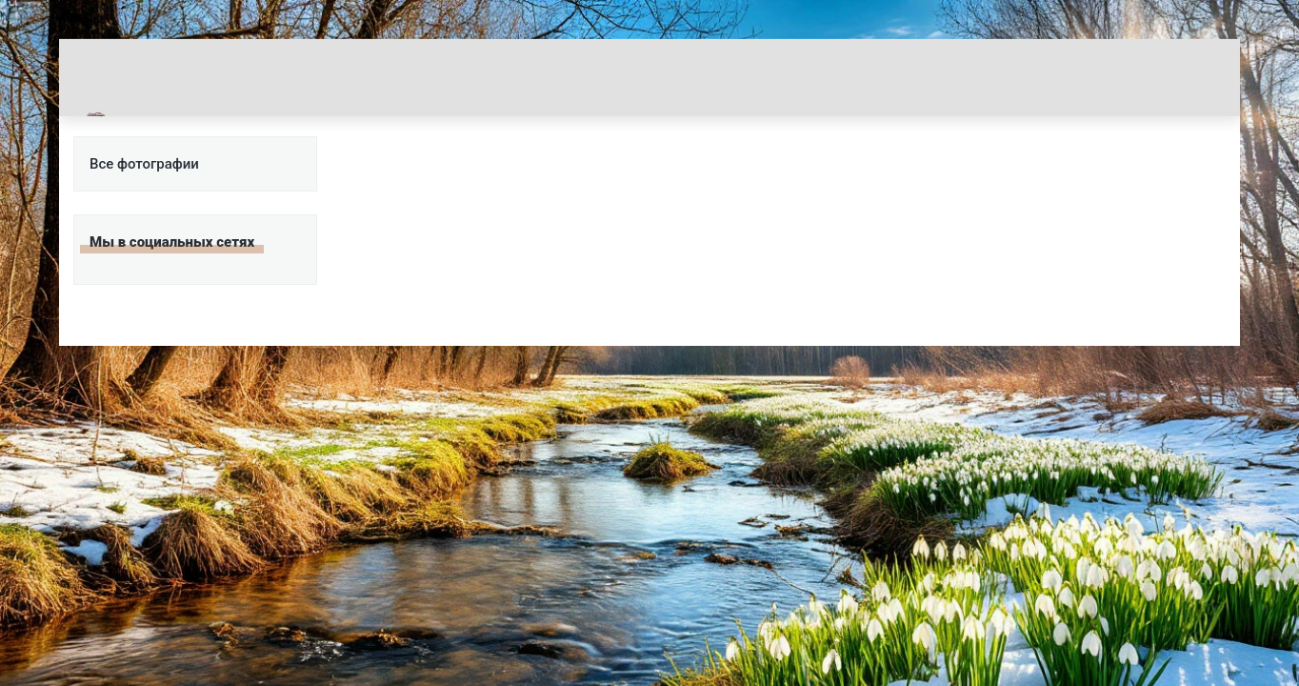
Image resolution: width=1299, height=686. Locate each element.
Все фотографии (144, 163)
